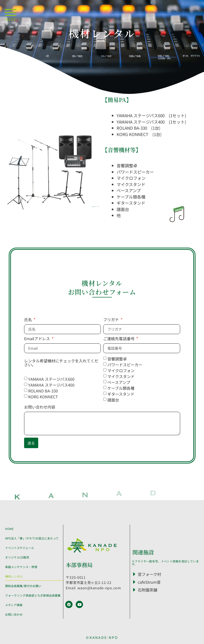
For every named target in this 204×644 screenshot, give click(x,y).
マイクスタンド (121, 376)
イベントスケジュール (19, 548)
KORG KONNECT (43, 396)
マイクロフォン (121, 370)
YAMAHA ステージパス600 (53, 379)
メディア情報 (13, 605)
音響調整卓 (117, 358)
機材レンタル (14, 576)
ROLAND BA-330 (43, 390)
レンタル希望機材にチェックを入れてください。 (61, 363)
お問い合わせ (14, 614)
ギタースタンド (120, 394)
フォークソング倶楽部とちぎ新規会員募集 (33, 595)
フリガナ (111, 319)
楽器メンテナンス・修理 (21, 567)
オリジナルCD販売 (17, 557)
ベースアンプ (118, 382)
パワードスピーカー (124, 364)
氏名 (28, 319)
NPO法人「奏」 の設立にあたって (32, 538)
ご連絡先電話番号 (119, 339)
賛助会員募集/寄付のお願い (23, 586)
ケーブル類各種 (120, 388)
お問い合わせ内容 (40, 407)
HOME (9, 529)
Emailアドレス (37, 339)
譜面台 (113, 399)
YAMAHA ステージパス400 (53, 385)
